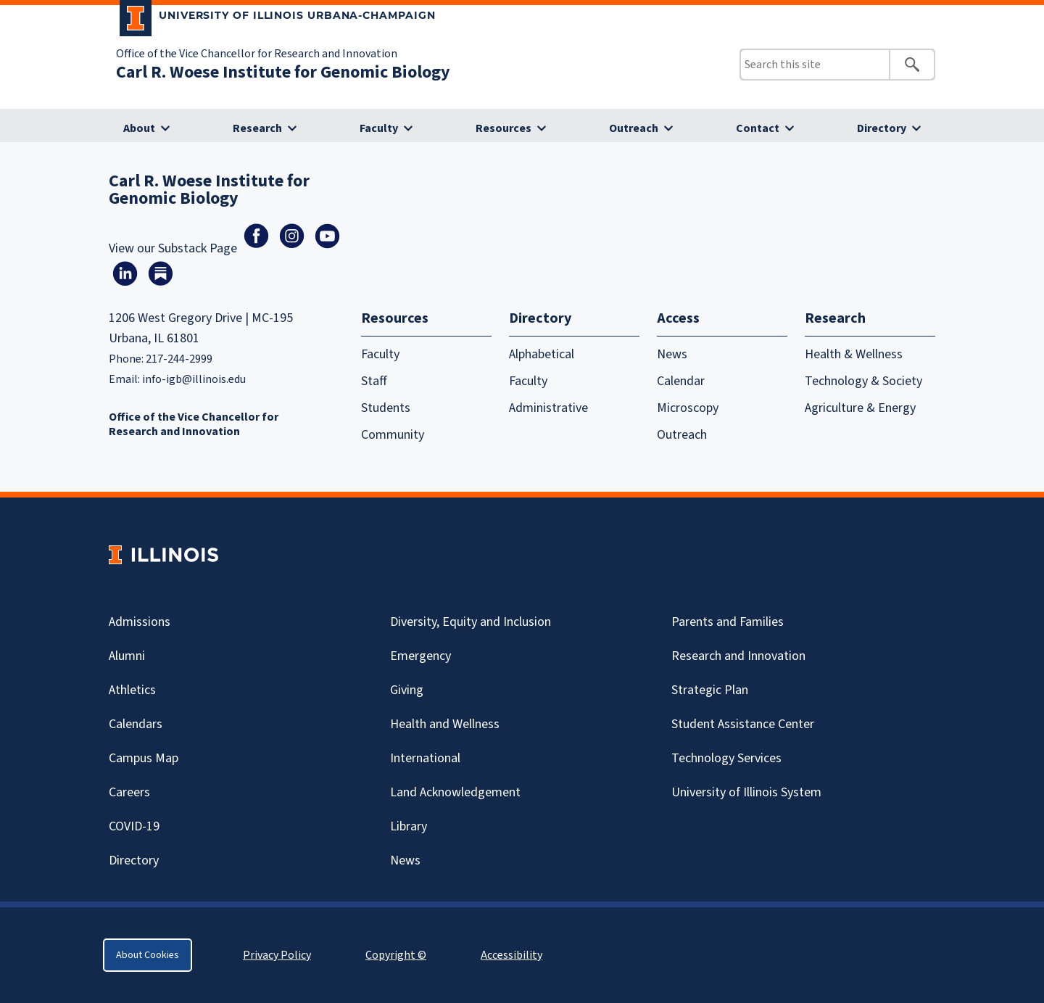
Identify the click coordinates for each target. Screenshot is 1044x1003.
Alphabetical (541, 354)
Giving (406, 690)
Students (385, 408)
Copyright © (395, 955)
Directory (881, 128)
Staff (374, 381)
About (139, 128)
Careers (129, 792)
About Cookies (147, 955)
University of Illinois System (746, 792)
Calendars (135, 724)
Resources (503, 128)
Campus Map (143, 758)
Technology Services (726, 758)
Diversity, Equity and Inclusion (470, 622)
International (425, 758)
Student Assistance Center (742, 724)
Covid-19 (134, 826)
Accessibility (511, 955)
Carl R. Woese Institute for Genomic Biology (283, 72)
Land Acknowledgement (455, 792)
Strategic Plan (709, 690)
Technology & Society (863, 381)
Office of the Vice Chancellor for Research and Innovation (256, 54)
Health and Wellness (445, 724)
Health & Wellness (854, 354)
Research (257, 128)
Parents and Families (727, 622)
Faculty (379, 128)
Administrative (548, 408)
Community (392, 435)
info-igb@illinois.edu (194, 379)
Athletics (132, 690)
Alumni (127, 656)
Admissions (139, 622)
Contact (757, 128)
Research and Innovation (738, 656)
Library (408, 826)
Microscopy (687, 408)
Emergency (420, 656)
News (672, 354)
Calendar (681, 381)
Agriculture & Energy (860, 408)
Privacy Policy (277, 955)
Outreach (633, 128)
